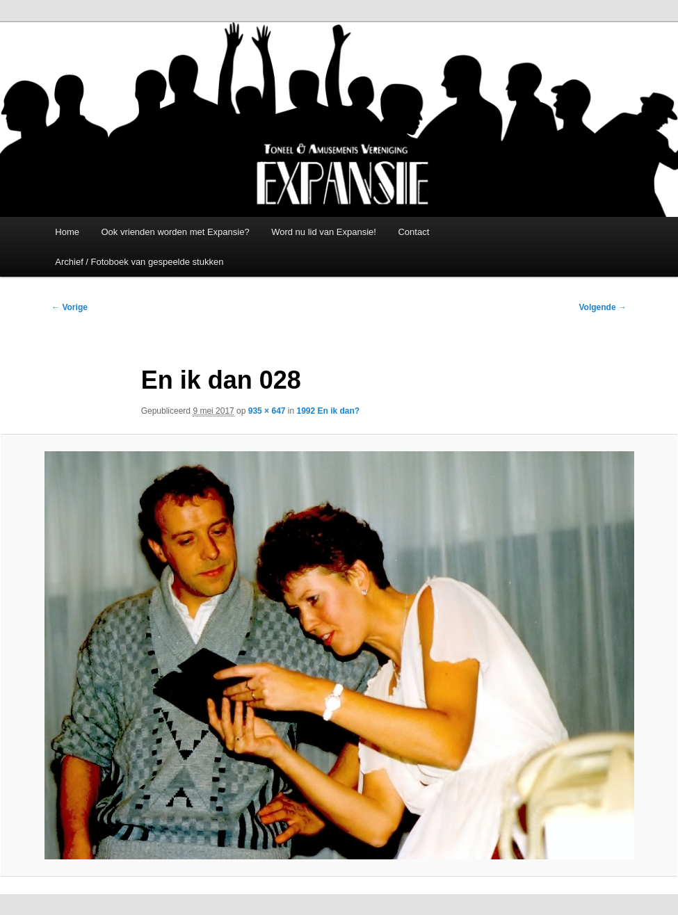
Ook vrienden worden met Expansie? (175, 232)
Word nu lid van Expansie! (323, 232)
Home (67, 232)
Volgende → (602, 307)
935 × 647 (267, 411)
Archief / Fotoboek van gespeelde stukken (139, 262)
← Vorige (69, 307)
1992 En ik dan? (328, 411)
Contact (413, 232)
